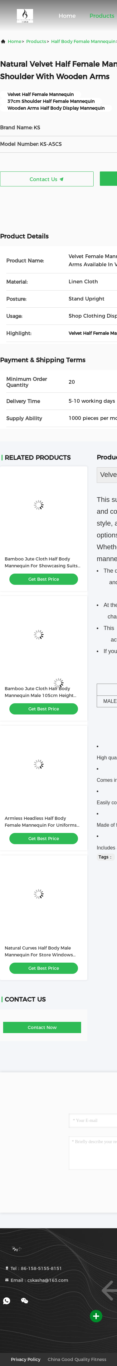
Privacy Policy (25, 1359)
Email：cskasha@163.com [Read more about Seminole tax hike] (36, 1280)
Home (67, 15)
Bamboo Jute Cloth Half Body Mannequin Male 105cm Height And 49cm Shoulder (39, 695)
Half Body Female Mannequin (83, 41)
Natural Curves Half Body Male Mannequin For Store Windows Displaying (39, 954)
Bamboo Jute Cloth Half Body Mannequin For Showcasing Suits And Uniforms (41, 565)
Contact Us (47, 179)
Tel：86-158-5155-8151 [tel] (33, 1268)
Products (102, 15)
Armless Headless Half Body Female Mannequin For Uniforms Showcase (41, 825)
